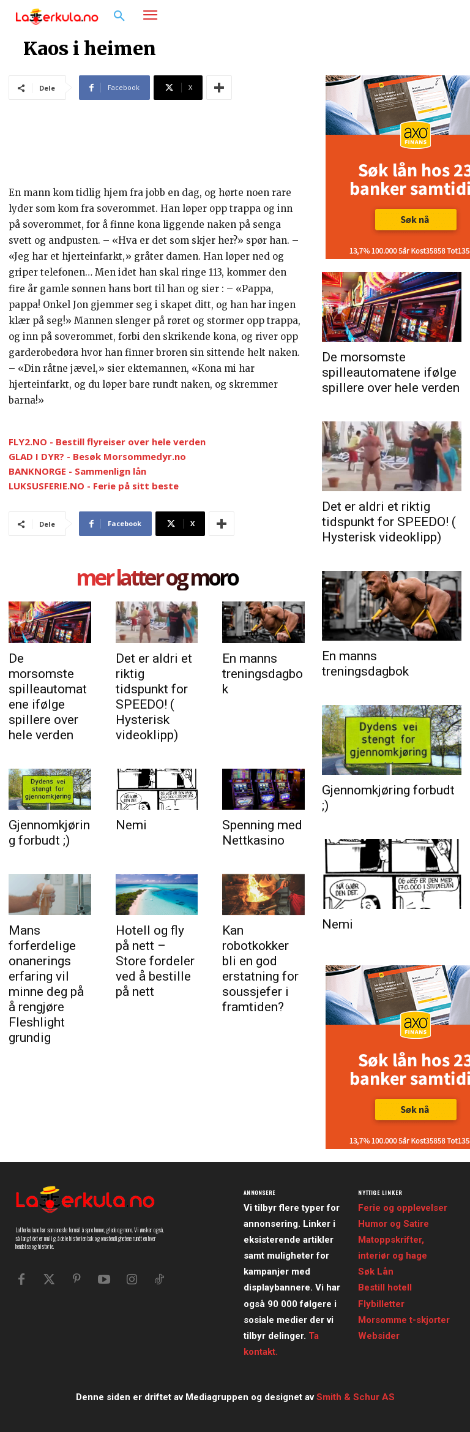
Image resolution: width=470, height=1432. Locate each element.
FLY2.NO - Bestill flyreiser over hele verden (107, 441)
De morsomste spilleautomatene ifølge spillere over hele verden (48, 696)
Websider (379, 1335)
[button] (119, 16)
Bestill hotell (385, 1287)
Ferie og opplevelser (402, 1207)
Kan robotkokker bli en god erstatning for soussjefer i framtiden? (260, 968)
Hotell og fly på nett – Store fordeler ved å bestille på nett (155, 961)
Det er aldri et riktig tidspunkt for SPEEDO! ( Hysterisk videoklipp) (154, 696)
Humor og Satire (393, 1223)
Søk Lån (376, 1271)
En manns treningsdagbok (262, 673)
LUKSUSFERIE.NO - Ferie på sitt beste (94, 486)
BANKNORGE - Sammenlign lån (77, 471)
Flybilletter (381, 1304)
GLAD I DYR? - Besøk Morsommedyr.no (97, 456)
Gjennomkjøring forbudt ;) (49, 833)
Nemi (131, 825)
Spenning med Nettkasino (262, 833)
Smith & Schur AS (355, 1397)
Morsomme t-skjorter (404, 1319)
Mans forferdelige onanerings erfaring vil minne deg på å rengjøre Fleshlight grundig (46, 984)
